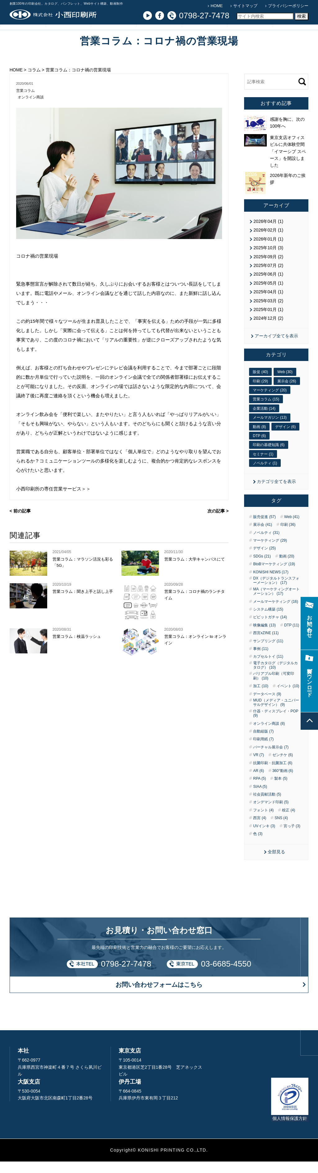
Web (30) (285, 383)
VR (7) (258, 767)
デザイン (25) (264, 560)
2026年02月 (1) (268, 241)
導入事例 (114, 36)
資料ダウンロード (295, 36)
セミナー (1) (263, 465)
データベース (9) (267, 705)
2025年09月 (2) (268, 268)
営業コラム (26, 102)
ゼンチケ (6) (282, 767)
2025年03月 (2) (268, 312)
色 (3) (257, 845)
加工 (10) (260, 698)
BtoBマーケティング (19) (274, 576)
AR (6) (258, 782)
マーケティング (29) (270, 552)
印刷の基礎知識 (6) (268, 456)
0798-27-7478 (126, 975)
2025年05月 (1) (268, 294)
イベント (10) (288, 698)
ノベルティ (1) (265, 475)
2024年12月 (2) (268, 329)
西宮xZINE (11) (266, 645)
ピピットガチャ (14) (270, 629)
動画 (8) (259, 438)
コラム (159, 36)
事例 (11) (260, 660)
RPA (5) (259, 790)
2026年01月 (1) (268, 250)
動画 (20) (286, 568)
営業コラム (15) (266, 411)
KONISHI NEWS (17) (270, 583)
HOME (217, 5)
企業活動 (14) (264, 420)
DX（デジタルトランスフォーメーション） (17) (276, 592)
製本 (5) (280, 790)
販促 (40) (260, 383)
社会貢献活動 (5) (267, 806)
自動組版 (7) (263, 743)
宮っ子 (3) (292, 837)
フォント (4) (263, 821)
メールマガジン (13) (270, 429)
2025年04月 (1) (268, 303)
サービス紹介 (68, 36)
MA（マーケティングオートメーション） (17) (276, 602)
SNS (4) (281, 830)
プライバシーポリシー (288, 5)
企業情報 (204, 36)
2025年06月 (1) (268, 285)
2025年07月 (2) (268, 276)
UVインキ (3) (264, 837)
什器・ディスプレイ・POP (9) (275, 724)
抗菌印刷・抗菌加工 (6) (272, 774)
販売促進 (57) (264, 528)
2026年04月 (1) (268, 233)
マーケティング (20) (270, 401)
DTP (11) (291, 636)
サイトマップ (245, 5)
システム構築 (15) (268, 621)
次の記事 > (218, 523)
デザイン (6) (285, 438)
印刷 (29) (260, 392)
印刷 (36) (288, 536)
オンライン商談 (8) (269, 735)
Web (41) (291, 528)
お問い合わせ (250, 36)
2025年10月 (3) (268, 259)
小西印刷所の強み (22, 36)
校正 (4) (288, 821)
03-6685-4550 (226, 975)
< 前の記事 (20, 523)
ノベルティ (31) (266, 544)
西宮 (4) (259, 830)
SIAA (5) (260, 798)
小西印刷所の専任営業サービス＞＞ (53, 501)
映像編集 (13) (264, 636)
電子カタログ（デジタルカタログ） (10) (275, 676)
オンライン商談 (32, 109)
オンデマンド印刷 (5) (270, 814)
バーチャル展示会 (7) (270, 758)
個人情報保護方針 (289, 1129)
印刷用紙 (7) (263, 751)
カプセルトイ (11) (268, 668)
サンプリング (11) (268, 652)
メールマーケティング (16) (275, 613)
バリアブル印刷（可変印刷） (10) (273, 687)
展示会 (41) (262, 536)
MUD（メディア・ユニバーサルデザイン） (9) (276, 714)
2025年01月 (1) (268, 320)
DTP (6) (259, 447)
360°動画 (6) (282, 782)
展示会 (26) (286, 392)
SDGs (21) (262, 568)
